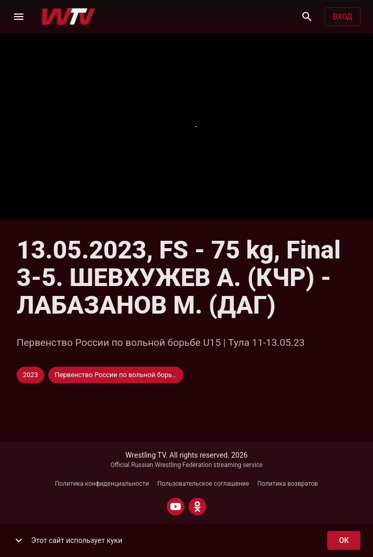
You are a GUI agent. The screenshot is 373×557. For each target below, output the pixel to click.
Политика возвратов (287, 483)
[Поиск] (307, 16)
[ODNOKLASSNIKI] (197, 506)
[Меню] (18, 16)
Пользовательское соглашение (203, 483)
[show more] (18, 540)
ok (344, 540)
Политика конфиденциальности (102, 483)
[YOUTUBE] (175, 506)
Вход (342, 17)
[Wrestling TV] (68, 16)
